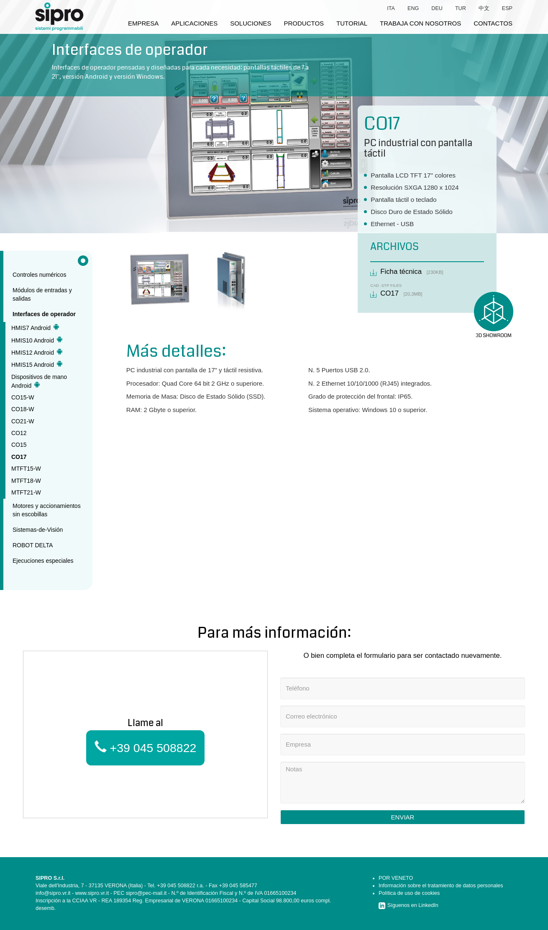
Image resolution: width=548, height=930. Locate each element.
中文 (484, 8)
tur (460, 8)
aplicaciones (194, 23)
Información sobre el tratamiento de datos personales (441, 886)
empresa (143, 23)
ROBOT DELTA (33, 545)
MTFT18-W (26, 480)
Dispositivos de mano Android (39, 381)
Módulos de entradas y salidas (42, 294)
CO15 (19, 444)
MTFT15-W (26, 468)
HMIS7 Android (35, 327)
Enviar (403, 817)
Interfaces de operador (44, 314)
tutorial (351, 23)
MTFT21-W (26, 492)
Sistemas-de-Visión (38, 529)
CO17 (19, 456)
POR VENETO (396, 878)
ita (391, 8)
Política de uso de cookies (409, 893)
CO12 (19, 433)
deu (437, 8)
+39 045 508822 (146, 748)
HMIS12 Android (36, 352)
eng (413, 8)
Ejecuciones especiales (43, 560)
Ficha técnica (401, 272)
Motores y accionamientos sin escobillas (47, 510)
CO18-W (22, 409)
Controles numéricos (39, 274)
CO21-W (22, 421)
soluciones (250, 23)
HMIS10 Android (36, 340)
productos (304, 23)
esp (507, 8)
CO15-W (22, 397)
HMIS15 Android (36, 364)
